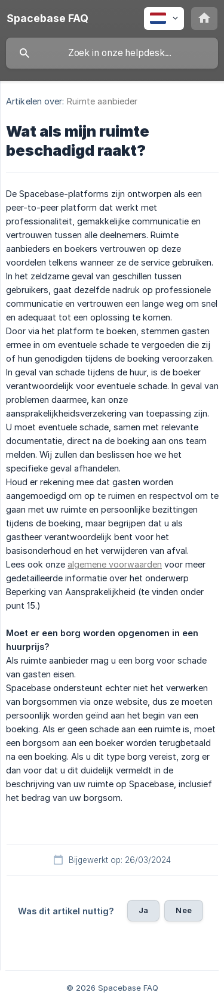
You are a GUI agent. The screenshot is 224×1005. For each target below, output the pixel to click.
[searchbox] (112, 53)
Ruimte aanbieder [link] (102, 101)
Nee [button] (183, 910)
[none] (47, 18)
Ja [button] (143, 910)
